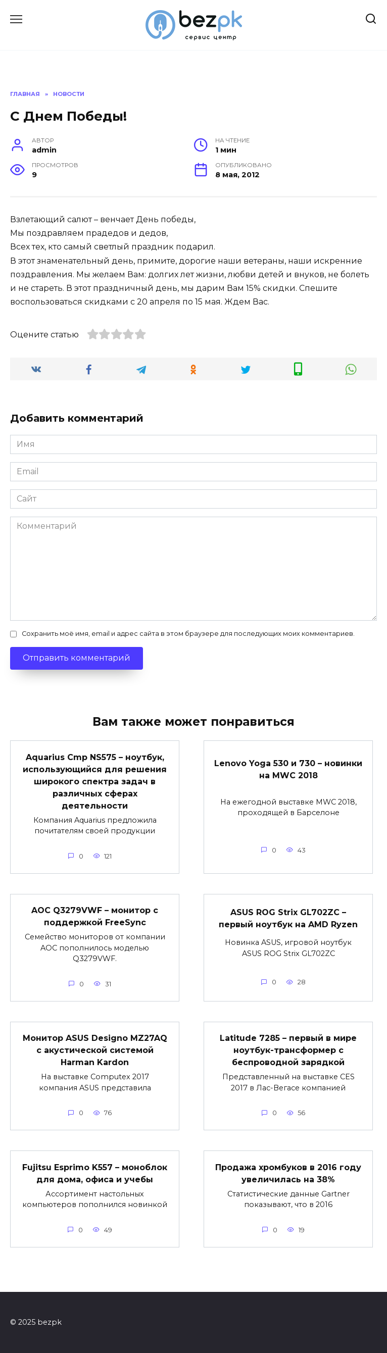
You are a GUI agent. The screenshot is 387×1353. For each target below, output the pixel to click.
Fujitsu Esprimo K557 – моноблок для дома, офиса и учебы (94, 1173)
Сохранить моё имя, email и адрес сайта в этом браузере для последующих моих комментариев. (188, 633)
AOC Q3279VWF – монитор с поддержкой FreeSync (94, 916)
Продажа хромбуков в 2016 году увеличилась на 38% (288, 1173)
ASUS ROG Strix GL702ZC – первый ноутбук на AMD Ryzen (288, 918)
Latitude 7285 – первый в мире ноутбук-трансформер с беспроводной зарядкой (288, 1050)
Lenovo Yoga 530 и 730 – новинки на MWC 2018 (288, 769)
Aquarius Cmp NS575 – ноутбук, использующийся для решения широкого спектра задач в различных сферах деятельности (95, 781)
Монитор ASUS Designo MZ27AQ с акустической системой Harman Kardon (95, 1050)
